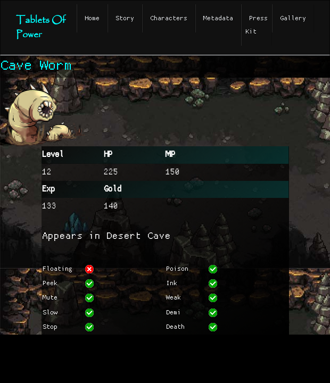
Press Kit (256, 25)
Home (92, 18)
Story (125, 18)
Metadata (218, 18)
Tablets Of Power (40, 27)
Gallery (293, 18)
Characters (168, 18)
